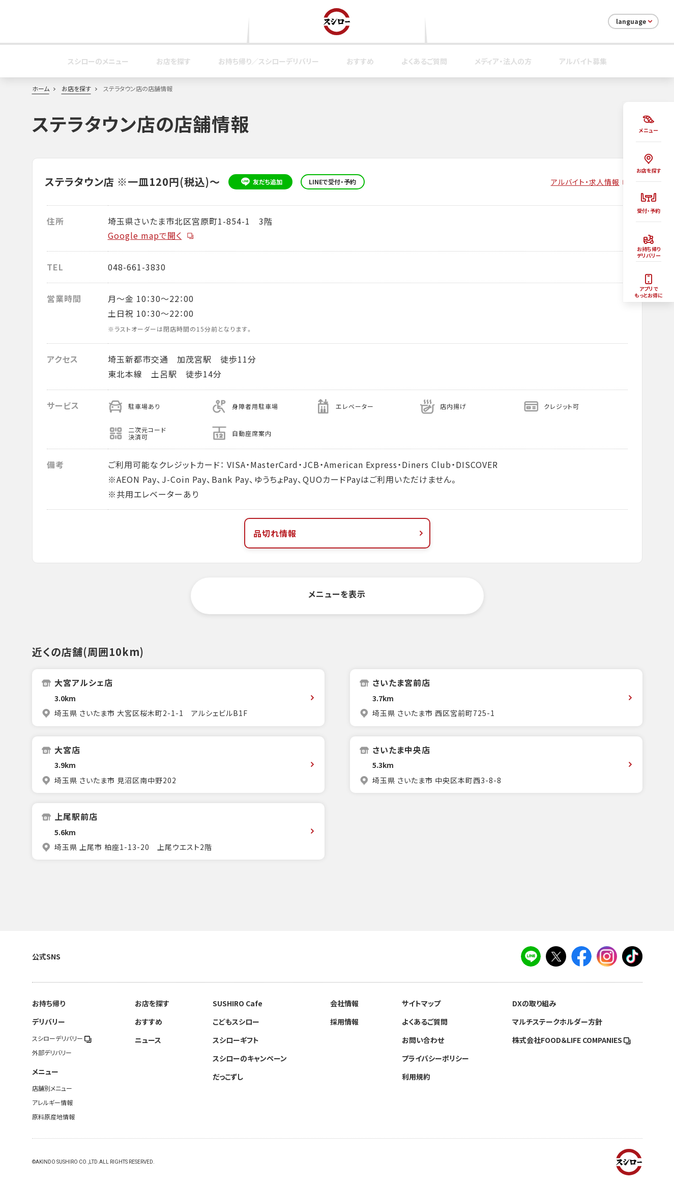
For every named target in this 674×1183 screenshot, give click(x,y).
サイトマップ (421, 1003)
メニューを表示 (337, 594)
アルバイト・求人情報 (585, 182)
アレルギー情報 (52, 1102)
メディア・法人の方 (503, 61)
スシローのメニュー (98, 61)
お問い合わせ (423, 1040)
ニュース (148, 1040)
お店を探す (173, 61)
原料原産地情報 (53, 1116)
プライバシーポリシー (435, 1058)
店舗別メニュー (52, 1088)
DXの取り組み (534, 1003)
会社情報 (344, 1003)
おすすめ (360, 61)
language (635, 21)
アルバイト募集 (583, 61)
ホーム (40, 88)
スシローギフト (236, 1040)
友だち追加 (260, 181)
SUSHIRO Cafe (237, 1003)
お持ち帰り (48, 1003)
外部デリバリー (52, 1052)
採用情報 (344, 1021)
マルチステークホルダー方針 (557, 1021)
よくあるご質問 (424, 61)
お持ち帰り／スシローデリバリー (268, 61)
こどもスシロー (236, 1021)
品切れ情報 (339, 533)
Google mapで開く (151, 235)
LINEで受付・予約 (332, 181)
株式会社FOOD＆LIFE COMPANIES (571, 1040)
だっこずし (228, 1076)
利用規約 (416, 1076)
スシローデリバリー (62, 1038)
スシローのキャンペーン (250, 1058)
